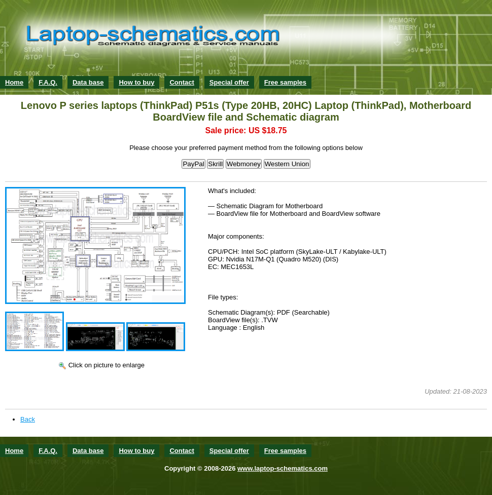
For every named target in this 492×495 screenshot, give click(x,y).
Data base (88, 82)
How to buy (136, 82)
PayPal (193, 164)
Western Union (287, 164)
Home (14, 82)
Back (27, 419)
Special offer (229, 82)
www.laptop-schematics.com (282, 468)
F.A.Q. (48, 82)
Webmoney (244, 164)
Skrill (215, 164)
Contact (181, 82)
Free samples (285, 82)
